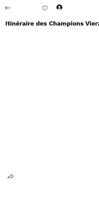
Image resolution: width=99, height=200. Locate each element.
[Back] (11, 8)
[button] (10, 176)
